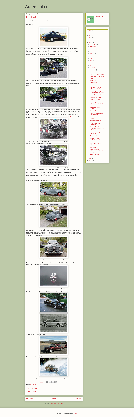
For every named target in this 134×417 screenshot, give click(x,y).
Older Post (78, 399)
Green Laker (36, 7)
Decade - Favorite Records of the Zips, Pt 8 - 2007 (96, 151)
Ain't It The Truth (94, 85)
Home (54, 399)
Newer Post (29, 399)
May (91, 60)
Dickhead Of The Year (96, 111)
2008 (90, 160)
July (91, 56)
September (93, 51)
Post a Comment (32, 391)
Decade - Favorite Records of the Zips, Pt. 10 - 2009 (97, 128)
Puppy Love (93, 80)
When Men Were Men (95, 120)
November (93, 46)
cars (31, 384)
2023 (90, 33)
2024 (90, 30)
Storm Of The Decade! (96, 95)
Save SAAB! (93, 147)
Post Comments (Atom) (57, 403)
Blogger (75, 413)
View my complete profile (101, 19)
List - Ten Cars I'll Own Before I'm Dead (96, 88)
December (93, 44)
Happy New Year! (94, 154)
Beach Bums (93, 72)
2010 (90, 42)
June (91, 58)
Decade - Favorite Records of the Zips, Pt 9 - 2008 (96, 139)
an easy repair (68, 116)
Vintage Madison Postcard (97, 74)
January (92, 70)
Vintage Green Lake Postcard (95, 117)
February (92, 67)
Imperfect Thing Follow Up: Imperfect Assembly (97, 92)
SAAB (34, 384)
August (92, 53)
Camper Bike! (93, 82)
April (91, 63)
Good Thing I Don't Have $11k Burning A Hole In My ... (96, 103)
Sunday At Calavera (95, 99)
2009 (90, 158)
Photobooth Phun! (94, 135)
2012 (90, 37)
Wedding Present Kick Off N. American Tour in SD (96, 114)
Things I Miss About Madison (95, 123)
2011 (90, 40)
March (92, 65)
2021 (90, 35)
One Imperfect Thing (95, 97)
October (92, 49)
